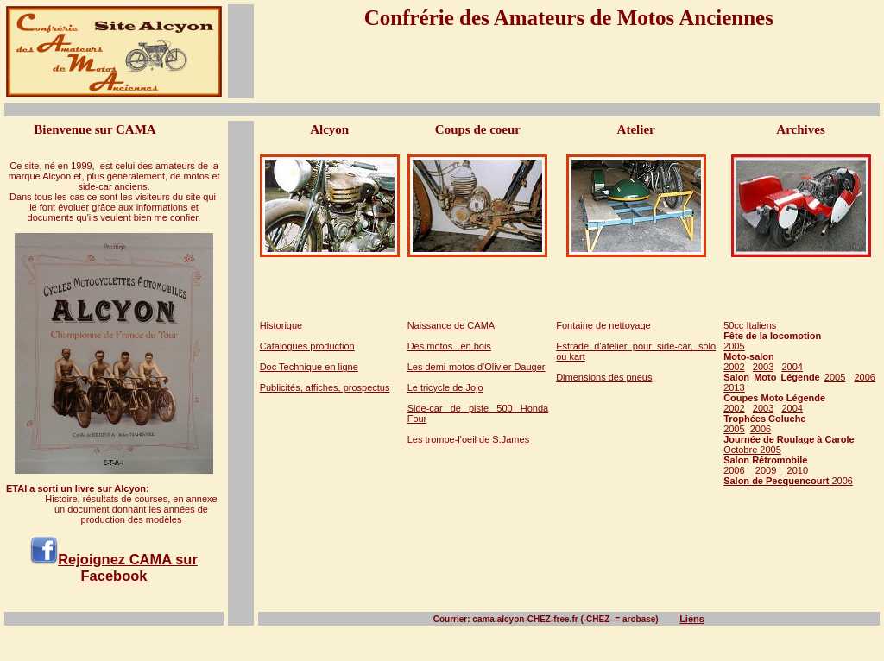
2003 (763, 367)
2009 (765, 470)
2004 (791, 367)
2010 (796, 470)
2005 (733, 346)
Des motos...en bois (449, 346)
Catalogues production (307, 346)
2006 (864, 377)
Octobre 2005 (752, 449)
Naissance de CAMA (451, 325)
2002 (733, 367)
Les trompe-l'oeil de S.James (468, 439)
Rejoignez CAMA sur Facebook (128, 567)
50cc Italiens (749, 325)
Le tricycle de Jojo (445, 387)
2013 (733, 387)
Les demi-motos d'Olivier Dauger (476, 367)
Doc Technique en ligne (309, 367)
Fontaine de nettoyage (603, 325)
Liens (691, 619)
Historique (281, 325)
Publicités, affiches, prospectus (325, 387)
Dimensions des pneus (604, 377)
